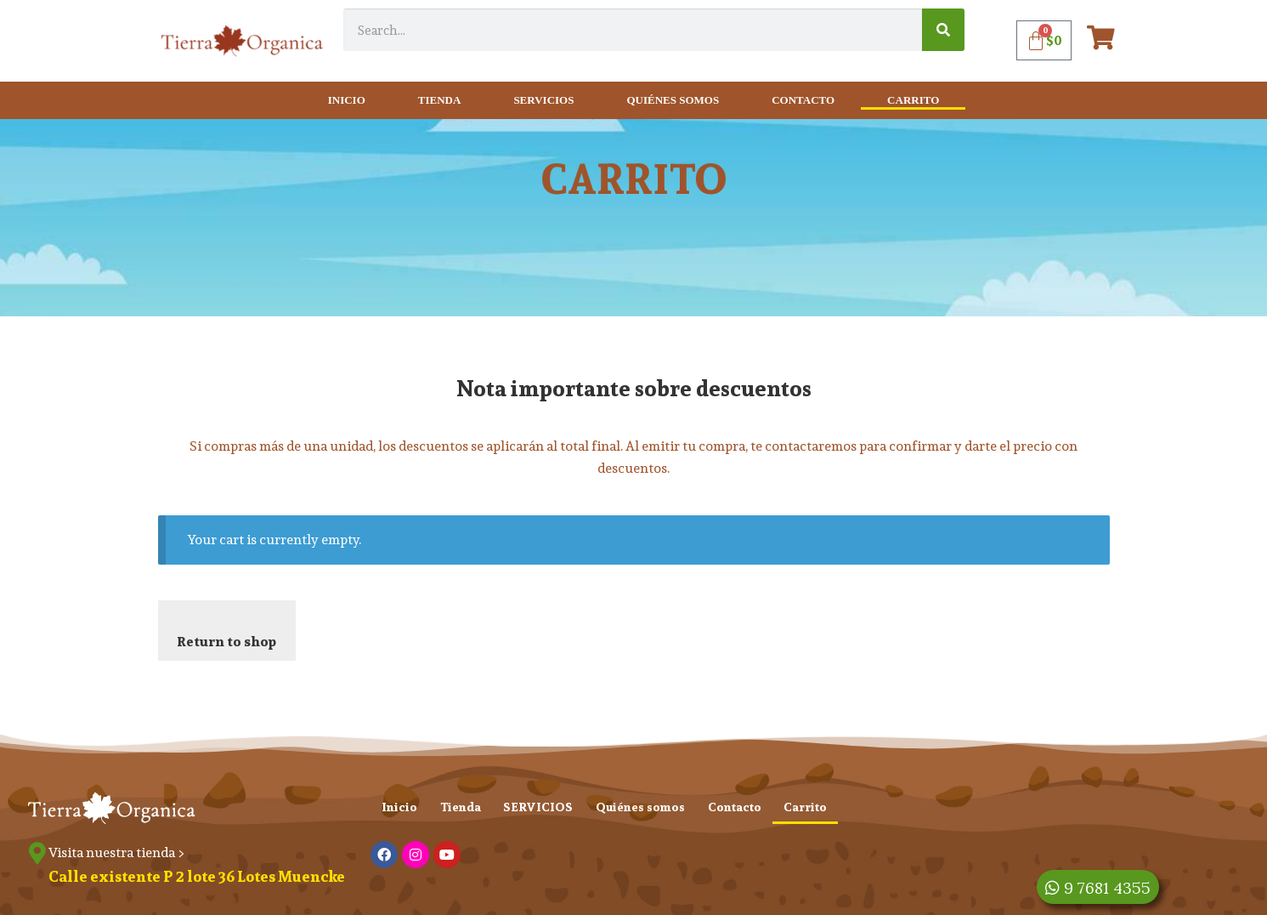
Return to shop (226, 641)
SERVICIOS (543, 100)
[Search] (943, 30)
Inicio (346, 100)
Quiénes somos (672, 100)
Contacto (803, 100)
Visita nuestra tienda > (120, 852)
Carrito (913, 100)
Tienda (439, 100)
